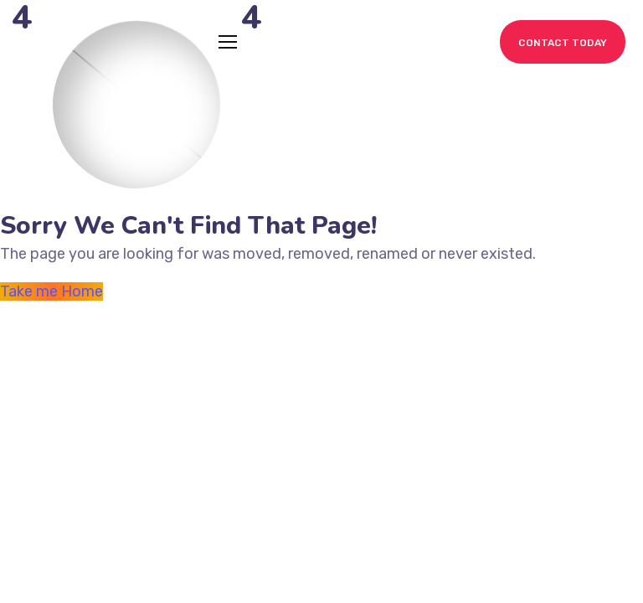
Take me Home (51, 291)
